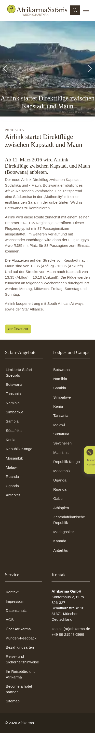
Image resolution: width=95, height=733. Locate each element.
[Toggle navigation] (86, 10)
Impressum (15, 601)
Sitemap (13, 701)
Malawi (12, 467)
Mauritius (60, 452)
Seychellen (62, 443)
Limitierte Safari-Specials (19, 372)
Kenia (10, 440)
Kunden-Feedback (21, 638)
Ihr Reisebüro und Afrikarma (21, 674)
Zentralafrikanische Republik (69, 520)
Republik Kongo (19, 449)
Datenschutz (16, 610)
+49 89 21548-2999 (68, 634)
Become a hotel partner (19, 689)
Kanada (59, 541)
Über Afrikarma (18, 629)
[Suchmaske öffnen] (75, 10)
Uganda (12, 486)
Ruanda (12, 476)
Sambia (12, 421)
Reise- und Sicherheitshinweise (22, 659)
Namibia (13, 403)
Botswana (14, 384)
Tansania (13, 393)
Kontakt (12, 592)
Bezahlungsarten (20, 647)
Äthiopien (61, 508)
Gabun (59, 498)
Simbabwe (14, 412)
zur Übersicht (18, 329)
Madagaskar (63, 532)
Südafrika (14, 430)
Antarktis (13, 495)
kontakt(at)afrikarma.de (71, 629)
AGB (10, 619)
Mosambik (14, 458)
